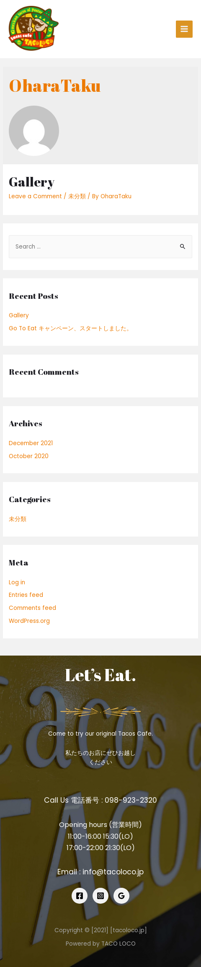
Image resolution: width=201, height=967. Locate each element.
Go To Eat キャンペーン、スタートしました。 (70, 328)
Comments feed (32, 608)
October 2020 (29, 456)
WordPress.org (29, 621)
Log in (17, 582)
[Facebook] (80, 896)
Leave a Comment (35, 196)
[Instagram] (100, 896)
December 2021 (31, 443)
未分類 (77, 196)
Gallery (31, 181)
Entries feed (26, 595)
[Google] (121, 896)
